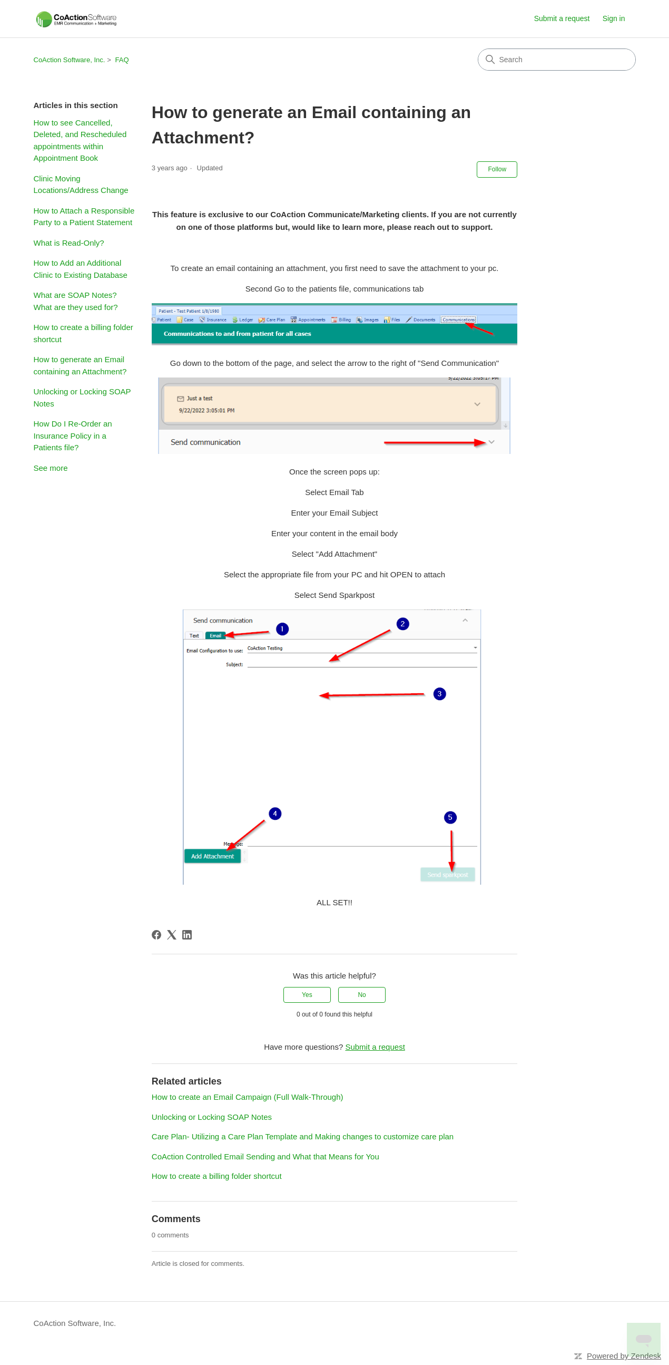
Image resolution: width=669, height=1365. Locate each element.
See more (51, 467)
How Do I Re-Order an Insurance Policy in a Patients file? (73, 435)
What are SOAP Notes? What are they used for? (76, 301)
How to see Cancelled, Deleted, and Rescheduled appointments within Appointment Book (80, 140)
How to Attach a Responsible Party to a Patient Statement (84, 216)
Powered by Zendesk (624, 1355)
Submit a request (562, 18)
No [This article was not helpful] (362, 995)
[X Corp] (171, 935)
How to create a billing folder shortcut (83, 333)
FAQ (122, 60)
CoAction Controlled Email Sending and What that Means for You (265, 1156)
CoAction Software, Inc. (69, 60)
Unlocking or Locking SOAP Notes (82, 397)
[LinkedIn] (187, 935)
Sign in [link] (614, 18)
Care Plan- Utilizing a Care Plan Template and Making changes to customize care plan (303, 1136)
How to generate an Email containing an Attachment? (80, 365)
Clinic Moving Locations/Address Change (81, 184)
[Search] (556, 59)
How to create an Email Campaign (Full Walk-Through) (247, 1096)
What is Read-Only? (69, 242)
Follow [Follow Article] (497, 169)
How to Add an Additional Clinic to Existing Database (80, 268)
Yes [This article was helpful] (307, 995)
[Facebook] (156, 935)
